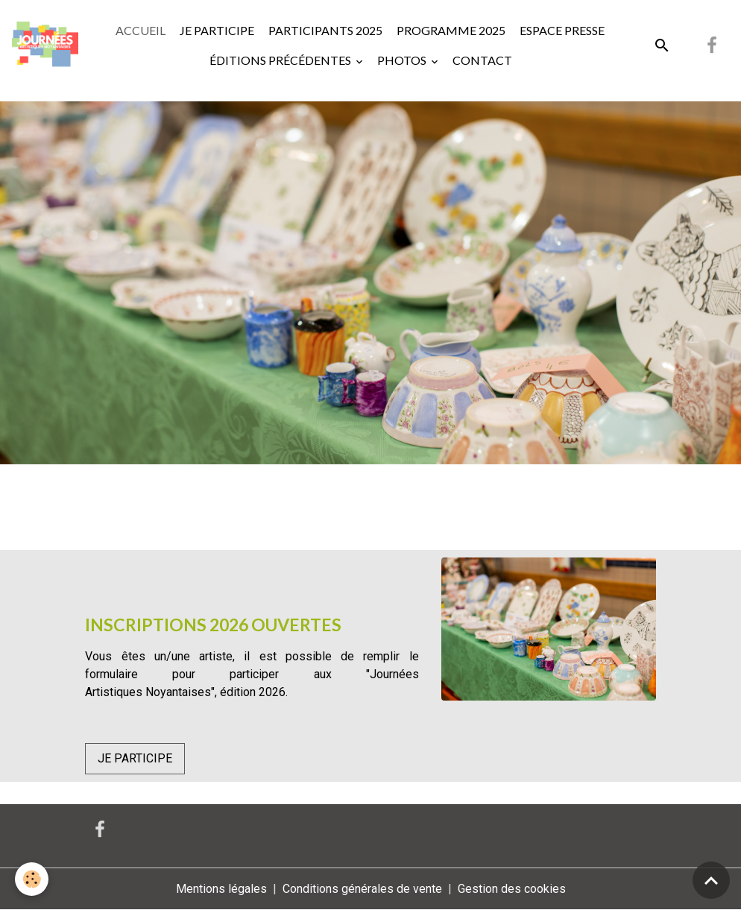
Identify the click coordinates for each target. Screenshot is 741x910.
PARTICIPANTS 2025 (324, 30)
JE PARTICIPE (215, 30)
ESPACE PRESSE (561, 30)
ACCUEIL (140, 30)
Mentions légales (221, 889)
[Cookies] (31, 879)
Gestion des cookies (512, 889)
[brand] (45, 45)
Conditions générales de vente (362, 889)
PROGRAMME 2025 (449, 30)
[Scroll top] (711, 880)
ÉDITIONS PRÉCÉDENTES (280, 60)
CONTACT (482, 60)
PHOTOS (403, 60)
